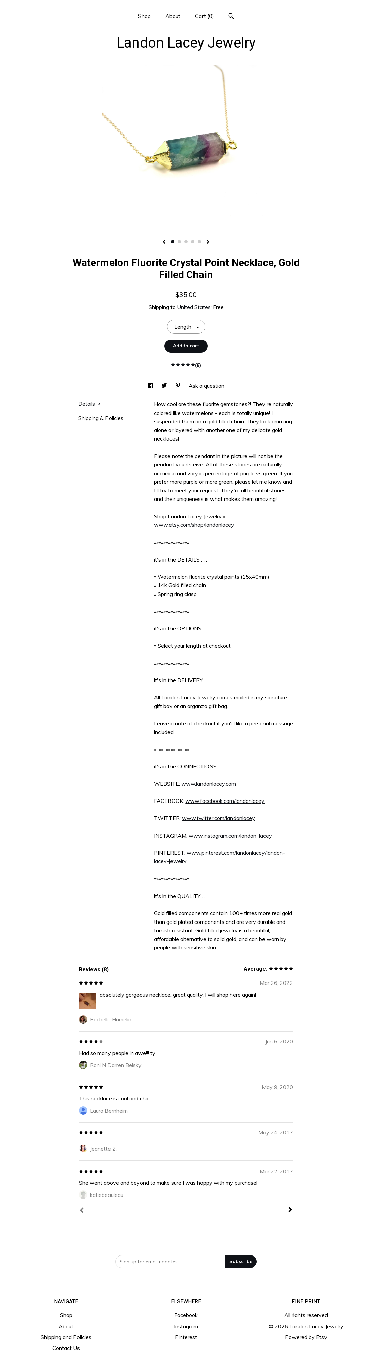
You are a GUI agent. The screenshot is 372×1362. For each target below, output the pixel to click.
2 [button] (179, 241)
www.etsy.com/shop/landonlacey (194, 524)
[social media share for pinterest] (178, 385)
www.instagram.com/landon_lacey (230, 835)
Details (89, 403)
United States (194, 307)
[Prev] (81, 1211)
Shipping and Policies (66, 1337)
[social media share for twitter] (164, 385)
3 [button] (186, 241)
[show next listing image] (208, 242)
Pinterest (186, 1337)
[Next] (290, 1210)
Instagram (186, 1326)
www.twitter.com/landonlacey (218, 818)
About (172, 15)
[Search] (231, 17)
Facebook (186, 1315)
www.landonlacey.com (208, 783)
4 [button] (192, 241)
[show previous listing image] (164, 242)
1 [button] (172, 241)
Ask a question (206, 385)
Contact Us (66, 1347)
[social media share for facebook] (151, 385)
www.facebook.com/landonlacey (225, 800)
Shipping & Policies (100, 418)
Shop (144, 15)
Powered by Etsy (306, 1337)
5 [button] (199, 241)
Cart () (204, 15)
